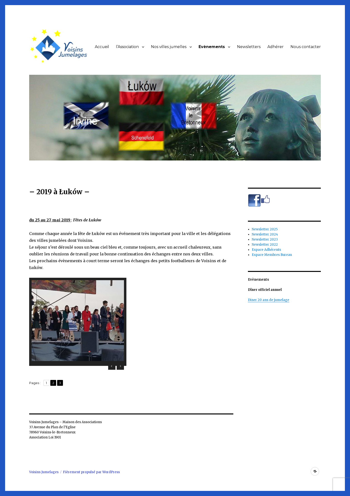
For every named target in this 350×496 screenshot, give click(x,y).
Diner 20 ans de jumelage (268, 300)
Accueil (102, 46)
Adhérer (275, 46)
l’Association (127, 46)
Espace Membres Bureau (272, 255)
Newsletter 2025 (265, 229)
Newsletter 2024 (265, 234)
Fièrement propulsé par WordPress (91, 472)
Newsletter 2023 (265, 239)
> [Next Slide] (120, 366)
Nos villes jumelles (168, 46)
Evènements (212, 46)
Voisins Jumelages (44, 472)
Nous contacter (305, 46)
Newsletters (249, 46)
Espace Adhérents (266, 250)
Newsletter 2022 (265, 245)
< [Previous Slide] (111, 366)
